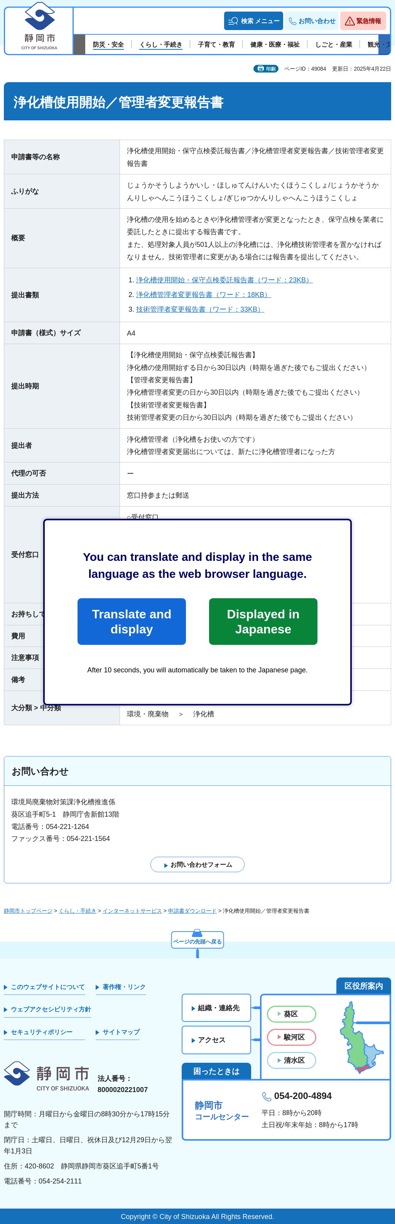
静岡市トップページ (28, 911)
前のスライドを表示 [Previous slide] (79, 45)
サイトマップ (121, 1032)
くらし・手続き (77, 911)
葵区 (291, 1014)
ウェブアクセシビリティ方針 (51, 1009)
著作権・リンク (124, 987)
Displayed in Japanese (263, 621)
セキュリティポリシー (42, 1032)
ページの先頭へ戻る (197, 942)
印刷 (270, 69)
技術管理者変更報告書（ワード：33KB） (200, 309)
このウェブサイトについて (48, 987)
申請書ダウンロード (192, 911)
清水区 (294, 1060)
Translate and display (131, 621)
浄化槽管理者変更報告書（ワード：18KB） (203, 295)
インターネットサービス (132, 911)
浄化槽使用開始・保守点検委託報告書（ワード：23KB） (224, 280)
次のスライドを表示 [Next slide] (384, 45)
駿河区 (294, 1037)
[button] (253, 21)
